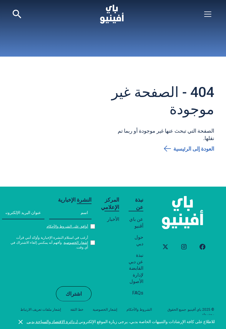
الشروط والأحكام (139, 309)
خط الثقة (76, 309)
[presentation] (47, 267)
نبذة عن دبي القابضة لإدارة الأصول (136, 268)
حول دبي (138, 240)
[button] (208, 14)
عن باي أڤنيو (136, 222)
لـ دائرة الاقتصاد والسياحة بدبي (53, 321)
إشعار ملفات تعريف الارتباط (40, 309)
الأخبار (113, 219)
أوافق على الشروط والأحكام (67, 226)
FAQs (137, 293)
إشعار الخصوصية (76, 243)
